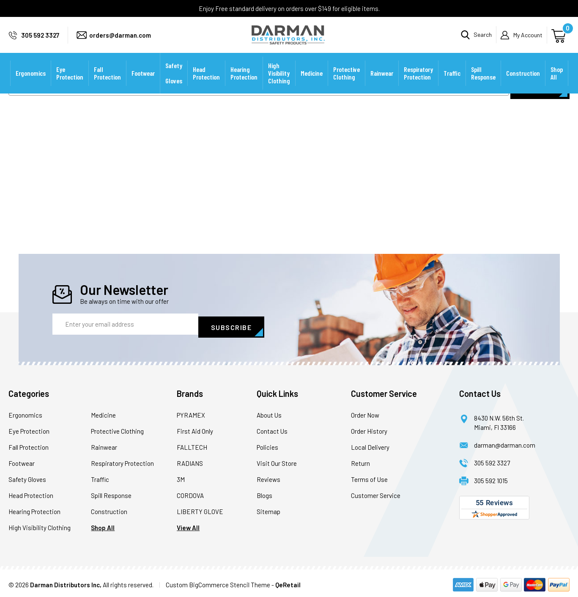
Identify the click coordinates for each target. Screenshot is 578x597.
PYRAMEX (191, 412)
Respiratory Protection (418, 84)
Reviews (268, 476)
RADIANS (190, 460)
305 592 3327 (40, 40)
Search (483, 40)
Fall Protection (107, 84)
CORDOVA (190, 492)
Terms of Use (369, 476)
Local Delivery (370, 444)
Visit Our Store (277, 460)
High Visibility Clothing (279, 84)
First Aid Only (195, 428)
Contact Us (272, 428)
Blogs (264, 492)
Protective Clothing (346, 84)
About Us (269, 412)
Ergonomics (31, 84)
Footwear (143, 84)
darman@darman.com (504, 442)
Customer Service (375, 492)
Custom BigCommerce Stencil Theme (218, 582)
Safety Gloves (173, 84)
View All (188, 524)
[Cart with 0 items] (559, 40)
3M (181, 476)
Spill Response (483, 84)
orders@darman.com (120, 40)
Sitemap (268, 508)
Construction (523, 84)
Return (360, 460)
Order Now (365, 412)
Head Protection (206, 84)
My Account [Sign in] (527, 40)
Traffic (452, 84)
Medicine (312, 84)
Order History (369, 428)
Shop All (557, 84)
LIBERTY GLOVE (200, 508)
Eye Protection (69, 84)
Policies (267, 444)
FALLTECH (192, 444)
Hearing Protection (243, 84)
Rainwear (381, 84)
